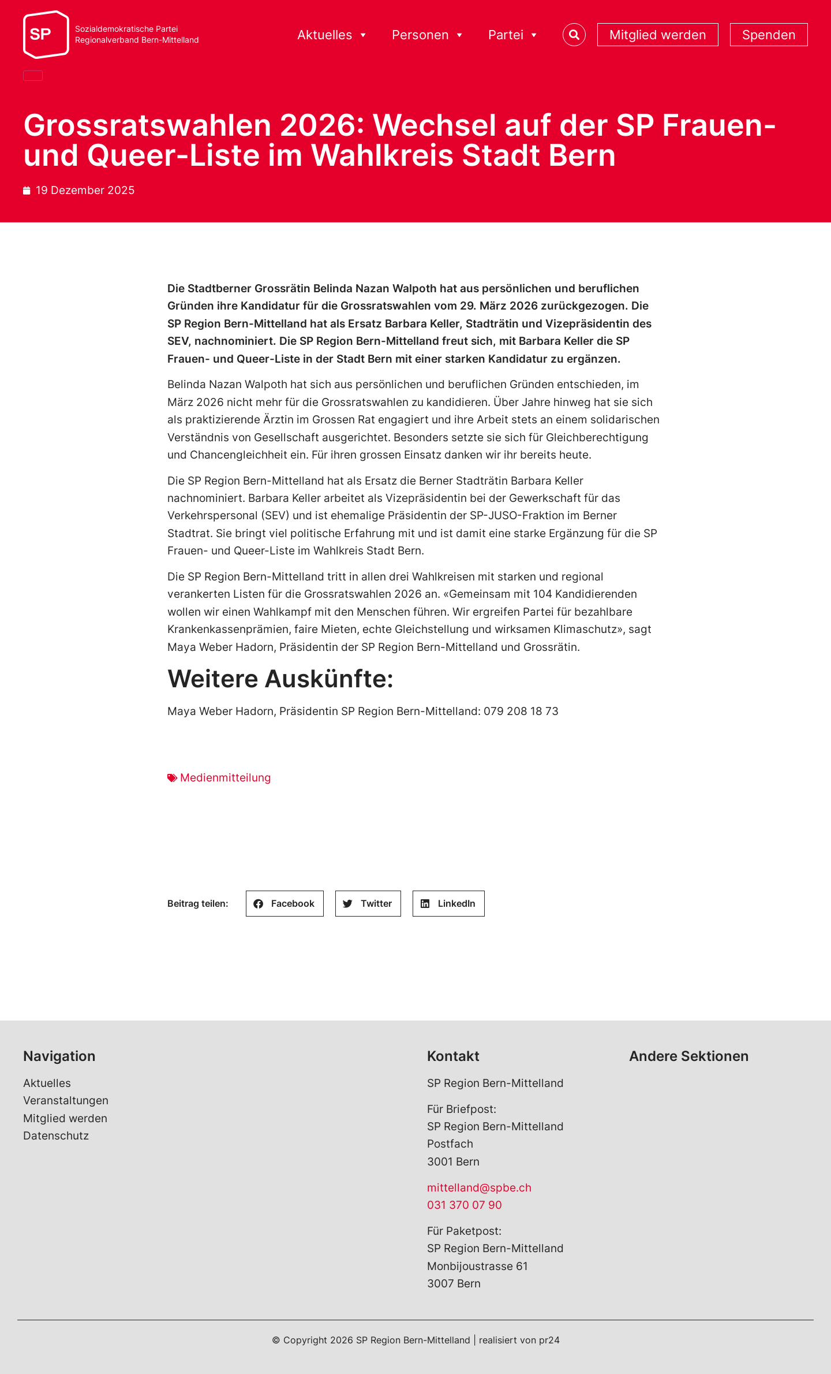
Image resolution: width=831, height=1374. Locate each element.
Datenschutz (56, 1135)
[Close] (33, 75)
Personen (428, 35)
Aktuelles (333, 35)
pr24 (549, 1340)
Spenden (769, 34)
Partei (514, 35)
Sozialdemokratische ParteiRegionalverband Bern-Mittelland (137, 34)
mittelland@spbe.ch (479, 1187)
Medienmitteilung (225, 777)
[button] (285, 904)
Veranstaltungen (65, 1100)
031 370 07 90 (464, 1205)
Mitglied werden (657, 34)
